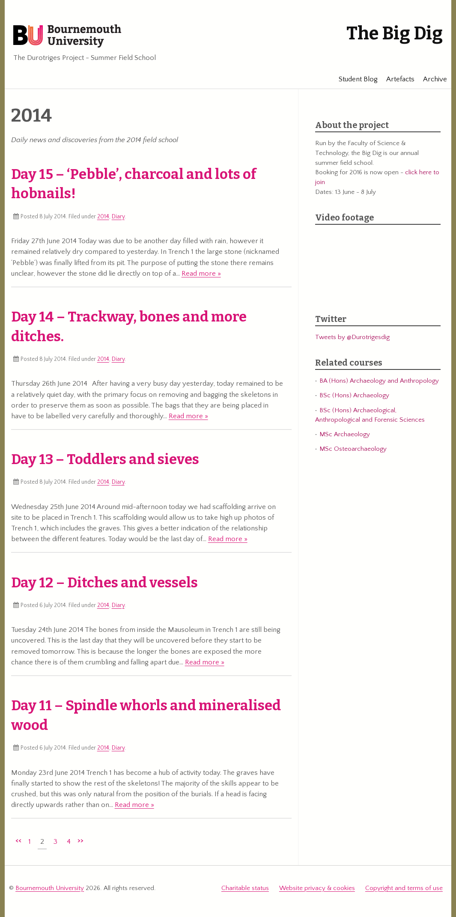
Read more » (201, 273)
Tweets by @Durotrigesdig (352, 337)
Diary (118, 217)
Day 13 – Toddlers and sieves (105, 459)
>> (80, 840)
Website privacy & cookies (317, 888)
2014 (103, 217)
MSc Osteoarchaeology (353, 449)
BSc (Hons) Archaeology (354, 395)
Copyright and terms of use (404, 888)
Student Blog (353, 79)
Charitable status (245, 888)
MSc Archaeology (344, 434)
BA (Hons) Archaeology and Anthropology (379, 380)
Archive (431, 79)
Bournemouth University (67, 36)
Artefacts (396, 79)
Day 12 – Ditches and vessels (104, 582)
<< (18, 840)
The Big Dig (394, 33)
